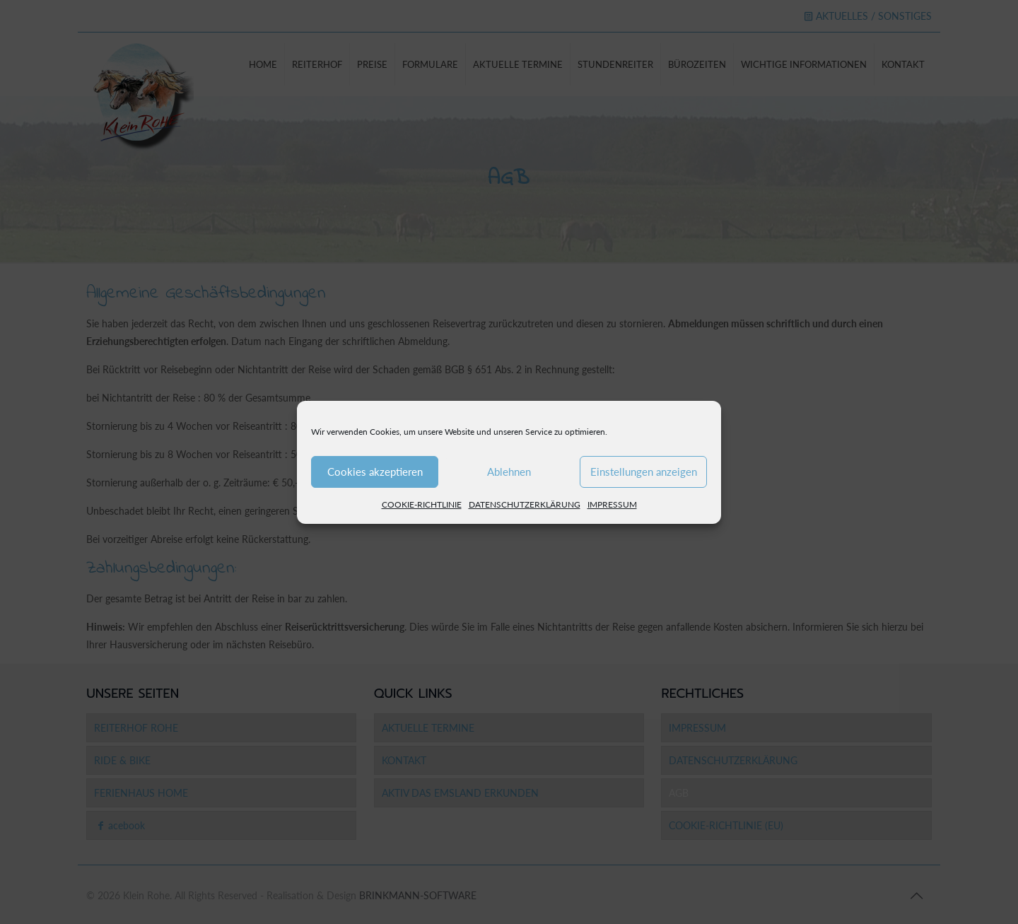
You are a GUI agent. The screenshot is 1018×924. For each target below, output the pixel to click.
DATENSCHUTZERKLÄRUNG (524, 504)
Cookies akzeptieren (375, 471)
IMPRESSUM (612, 504)
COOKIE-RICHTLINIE (422, 504)
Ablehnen (509, 471)
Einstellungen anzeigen (643, 471)
